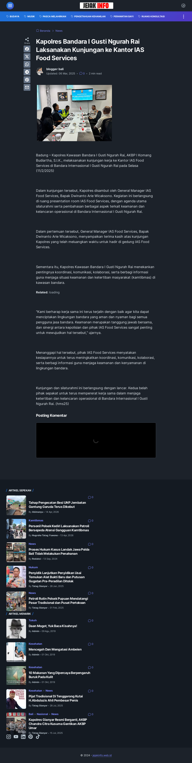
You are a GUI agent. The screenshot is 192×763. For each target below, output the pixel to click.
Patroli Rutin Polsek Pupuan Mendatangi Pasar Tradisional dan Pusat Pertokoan (58, 601)
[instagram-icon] (8, 737)
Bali (31, 714)
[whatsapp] (27, 64)
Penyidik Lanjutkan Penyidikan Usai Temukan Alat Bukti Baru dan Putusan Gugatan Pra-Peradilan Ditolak (57, 577)
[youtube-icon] (16, 737)
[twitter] (27, 56)
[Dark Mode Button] (183, 5)
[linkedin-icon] (23, 737)
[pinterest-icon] (30, 737)
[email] (27, 87)
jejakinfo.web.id (102, 755)
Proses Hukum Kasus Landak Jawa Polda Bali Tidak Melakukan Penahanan (59, 551)
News (32, 543)
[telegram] (27, 72)
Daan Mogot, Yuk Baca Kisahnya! (53, 626)
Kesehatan (35, 643)
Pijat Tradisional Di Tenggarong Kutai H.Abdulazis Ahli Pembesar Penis (56, 698)
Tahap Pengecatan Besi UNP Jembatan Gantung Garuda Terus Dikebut (57, 505)
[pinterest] (27, 79)
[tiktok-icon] (38, 737)
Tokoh (33, 620)
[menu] (10, 5)
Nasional (42, 714)
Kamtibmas (36, 520)
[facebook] (27, 49)
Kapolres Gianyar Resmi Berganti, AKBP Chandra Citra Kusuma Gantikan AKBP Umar (58, 724)
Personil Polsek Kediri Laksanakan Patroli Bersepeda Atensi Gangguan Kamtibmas (59, 528)
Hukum (33, 567)
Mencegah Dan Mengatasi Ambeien (55, 649)
